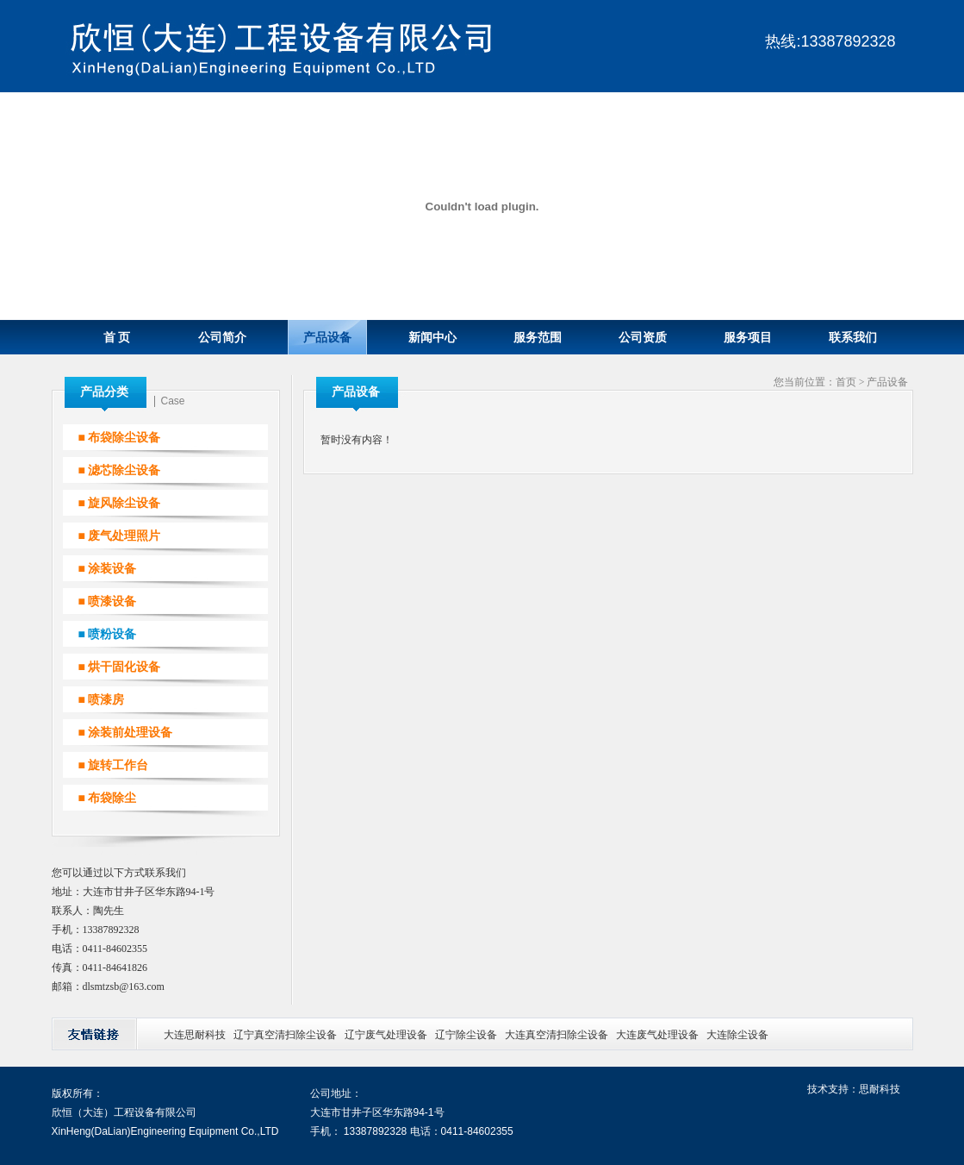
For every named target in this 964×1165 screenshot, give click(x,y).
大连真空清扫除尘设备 (556, 1035)
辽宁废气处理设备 (386, 1035)
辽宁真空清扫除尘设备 (285, 1035)
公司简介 (222, 337)
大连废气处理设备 (657, 1035)
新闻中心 (432, 337)
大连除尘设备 (737, 1035)
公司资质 (643, 337)
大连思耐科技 (195, 1035)
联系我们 (853, 337)
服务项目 (748, 337)
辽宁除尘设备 (466, 1035)
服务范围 (537, 337)
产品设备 (327, 337)
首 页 (117, 337)
